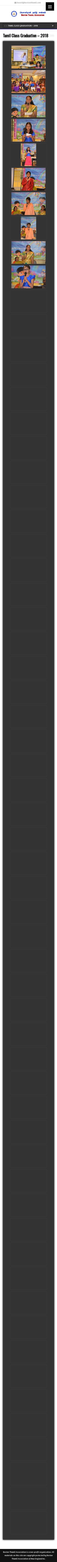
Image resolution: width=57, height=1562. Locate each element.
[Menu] (50, 6)
